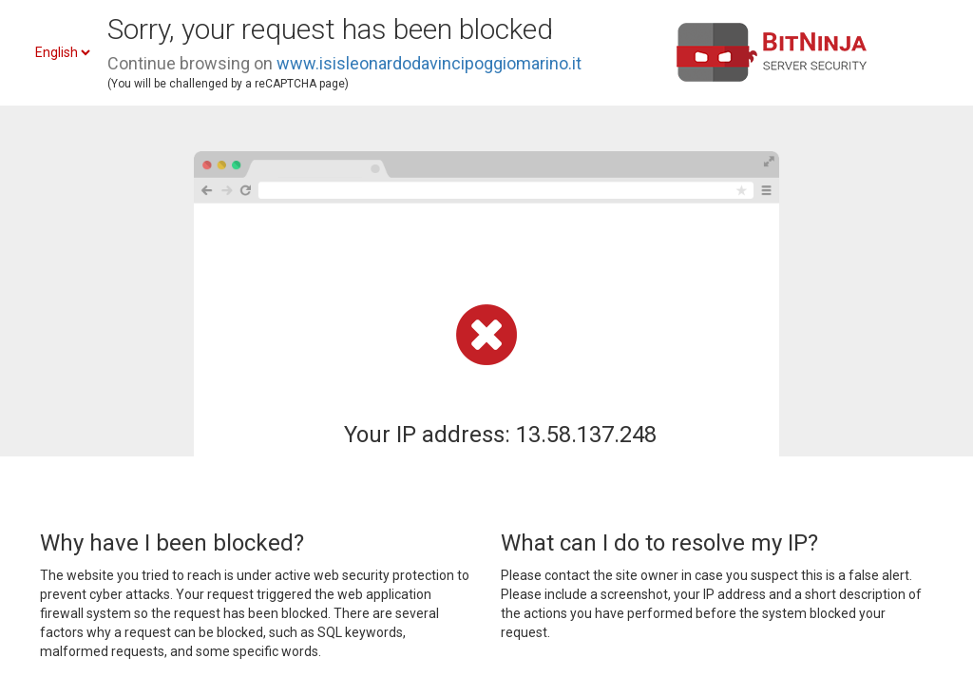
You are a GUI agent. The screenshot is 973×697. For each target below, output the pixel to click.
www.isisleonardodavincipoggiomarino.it (429, 63)
